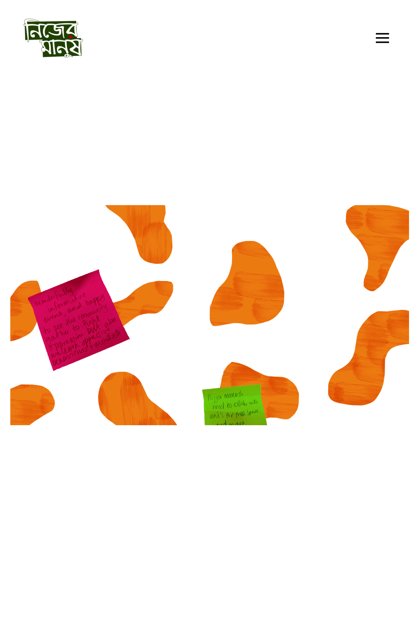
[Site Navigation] (382, 38)
